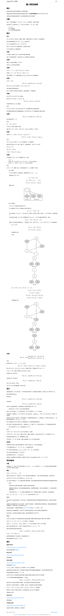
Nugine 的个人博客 (12, 1)
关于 (56, 1)
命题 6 (8, 114)
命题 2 (8, 59)
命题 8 (8, 155)
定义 (8, 36)
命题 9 (8, 353)
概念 (8, 8)
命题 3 (8, 67)
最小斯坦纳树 (32, 4)
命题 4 (8, 78)
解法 (8, 33)
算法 (8, 389)
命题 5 (8, 93)
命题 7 (8, 132)
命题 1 (8, 52)
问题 (8, 19)
